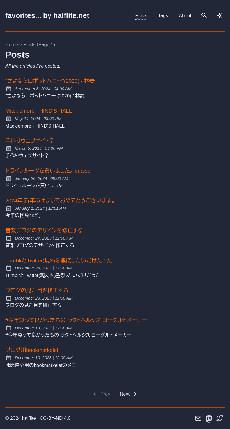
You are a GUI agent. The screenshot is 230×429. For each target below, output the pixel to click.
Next (129, 394)
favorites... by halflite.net (47, 15)
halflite (29, 418)
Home (11, 44)
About (185, 15)
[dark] (220, 15)
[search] (204, 15)
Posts (141, 15)
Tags (163, 15)
